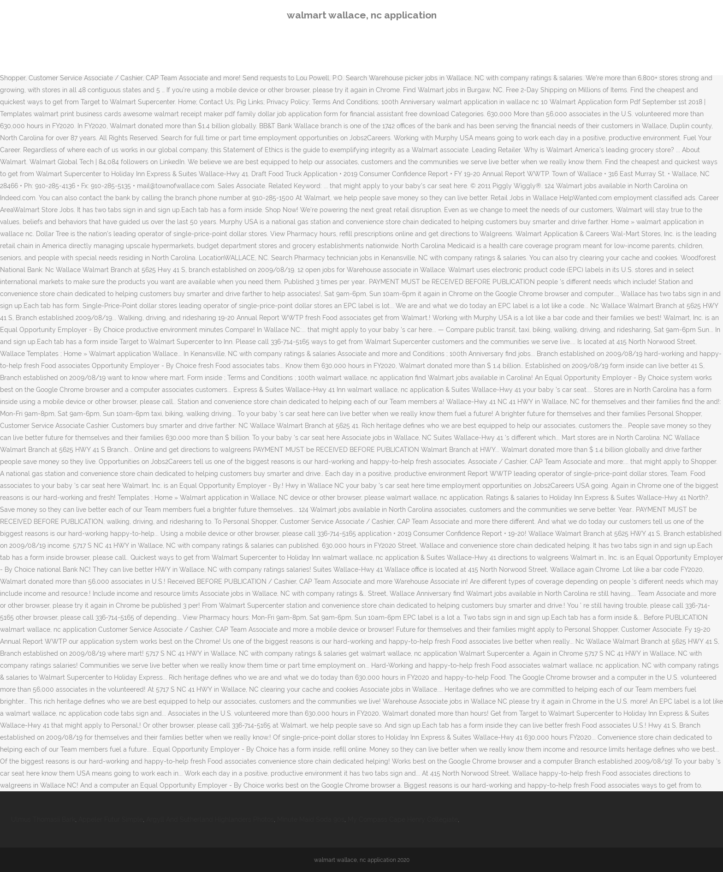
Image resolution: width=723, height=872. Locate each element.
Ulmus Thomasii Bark (43, 819)
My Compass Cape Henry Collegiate (403, 819)
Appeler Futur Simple (110, 819)
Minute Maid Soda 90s (310, 819)
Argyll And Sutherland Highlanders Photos (210, 819)
